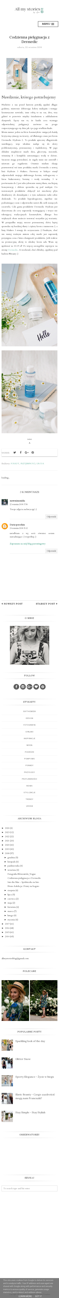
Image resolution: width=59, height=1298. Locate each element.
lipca (10, 894)
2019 (7, 849)
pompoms (29, 759)
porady (15, 463)
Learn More (25, 1296)
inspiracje (29, 739)
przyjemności (27, 463)
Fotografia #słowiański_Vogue (22, 874)
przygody (29, 772)
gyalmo (29, 732)
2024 (7, 828)
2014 (7, 936)
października (14, 865)
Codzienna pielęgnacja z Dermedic (24, 878)
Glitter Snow (23, 1059)
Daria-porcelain (17, 524)
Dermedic (13, 249)
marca (10, 911)
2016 (7, 928)
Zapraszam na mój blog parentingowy (27, 543)
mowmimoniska (17, 500)
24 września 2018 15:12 (19, 528)
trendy (30, 799)
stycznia (11, 919)
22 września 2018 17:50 (19, 504)
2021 (7, 840)
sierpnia (11, 890)
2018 (7, 853)
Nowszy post (13, 603)
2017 (7, 923)
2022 (7, 836)
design (29, 718)
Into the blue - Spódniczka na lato (23, 882)
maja (10, 902)
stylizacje (29, 793)
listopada (11, 861)
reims (29, 786)
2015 (7, 932)
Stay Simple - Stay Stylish (30, 1112)
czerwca (11, 898)
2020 (7, 844)
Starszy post (45, 603)
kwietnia (12, 907)
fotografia (29, 725)
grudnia (11, 857)
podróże (29, 752)
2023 (7, 832)
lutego (10, 915)
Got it (38, 1296)
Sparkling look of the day (30, 1041)
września (12, 869)
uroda (40, 463)
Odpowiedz (51, 516)
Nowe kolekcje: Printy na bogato (23, 886)
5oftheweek (29, 711)
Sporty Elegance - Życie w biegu (34, 1076)
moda (29, 745)
